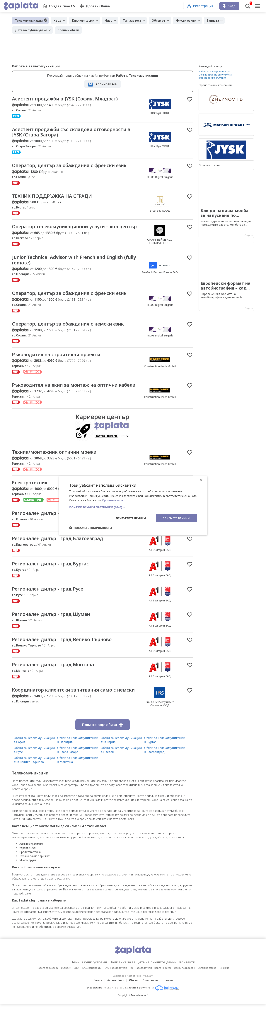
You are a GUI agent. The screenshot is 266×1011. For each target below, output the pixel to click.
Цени (75, 969)
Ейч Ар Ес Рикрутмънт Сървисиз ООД (160, 710)
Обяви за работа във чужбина (215, 74)
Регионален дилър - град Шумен (52, 620)
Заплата (213, 20)
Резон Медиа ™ (140, 1002)
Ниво (108, 20)
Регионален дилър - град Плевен (52, 519)
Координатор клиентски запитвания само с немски (75, 696)
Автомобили (115, 987)
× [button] (201, 480)
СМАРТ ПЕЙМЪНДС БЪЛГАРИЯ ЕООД (159, 244)
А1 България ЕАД (160, 556)
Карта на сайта (162, 974)
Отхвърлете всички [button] (131, 518)
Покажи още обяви (102, 731)
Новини (168, 987)
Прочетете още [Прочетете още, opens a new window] (112, 500)
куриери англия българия (212, 77)
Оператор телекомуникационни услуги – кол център (66, 230)
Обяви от (158, 20)
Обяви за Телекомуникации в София (34, 747)
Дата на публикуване (31, 30)
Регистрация (200, 6)
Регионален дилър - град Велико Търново (63, 646)
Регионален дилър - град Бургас (51, 570)
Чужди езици (186, 20)
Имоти (97, 987)
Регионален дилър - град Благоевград (58, 545)
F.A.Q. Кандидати (91, 974)
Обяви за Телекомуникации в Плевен (121, 757)
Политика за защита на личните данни (143, 969)
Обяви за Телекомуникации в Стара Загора (77, 757)
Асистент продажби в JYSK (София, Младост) (66, 98)
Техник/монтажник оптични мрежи (55, 458)
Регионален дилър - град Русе (48, 595)
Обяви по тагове (206, 974)
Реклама (224, 974)
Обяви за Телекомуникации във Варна (121, 747)
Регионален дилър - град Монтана (54, 671)
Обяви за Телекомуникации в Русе (34, 757)
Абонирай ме (106, 84)
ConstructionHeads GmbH (160, 372)
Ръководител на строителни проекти (57, 360)
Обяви (133, 987)
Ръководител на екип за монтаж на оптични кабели (75, 391)
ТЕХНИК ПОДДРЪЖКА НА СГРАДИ (52, 196)
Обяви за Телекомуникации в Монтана (77, 767)
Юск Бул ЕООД (159, 113)
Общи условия (94, 969)
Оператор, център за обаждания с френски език (70, 165)
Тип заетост (132, 20)
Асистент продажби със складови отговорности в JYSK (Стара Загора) (72, 132)
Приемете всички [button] (176, 518)
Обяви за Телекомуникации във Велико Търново (34, 767)
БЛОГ (77, 974)
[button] (133, 507)
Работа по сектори (48, 974)
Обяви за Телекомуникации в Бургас (164, 747)
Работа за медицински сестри (214, 71)
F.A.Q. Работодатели (115, 974)
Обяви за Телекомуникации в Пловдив (77, 747)
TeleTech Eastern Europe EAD (160, 278)
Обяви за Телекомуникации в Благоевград (164, 757)
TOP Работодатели (140, 974)
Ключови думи (83, 20)
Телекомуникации (29, 20)
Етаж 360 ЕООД (160, 211)
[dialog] (133, 505)
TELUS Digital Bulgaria (159, 177)
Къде (58, 20)
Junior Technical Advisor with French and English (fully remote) (74, 266)
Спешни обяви (68, 30)
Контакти (187, 969)
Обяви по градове (184, 974)
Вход (229, 6)
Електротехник (30, 489)
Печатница (150, 987)
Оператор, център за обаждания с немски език (69, 330)
